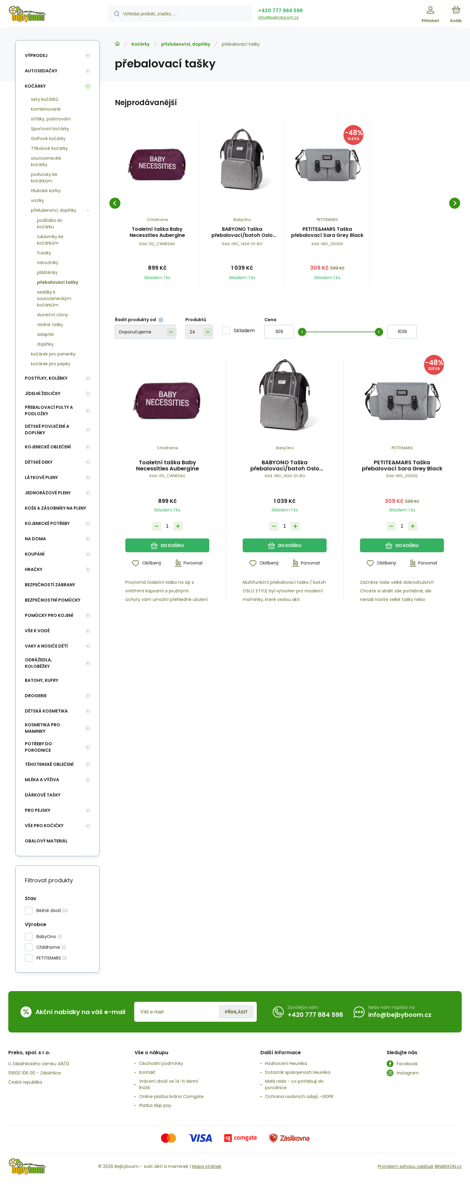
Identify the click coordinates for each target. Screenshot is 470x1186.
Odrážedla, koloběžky (38, 663)
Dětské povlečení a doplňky (47, 429)
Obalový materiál (46, 841)
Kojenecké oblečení (48, 447)
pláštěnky (47, 272)
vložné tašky (50, 324)
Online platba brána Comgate (171, 1096)
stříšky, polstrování (50, 119)
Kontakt (147, 1072)
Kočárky (140, 44)
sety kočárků (44, 99)
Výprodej (36, 55)
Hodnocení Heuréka (286, 1063)
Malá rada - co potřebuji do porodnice (294, 1084)
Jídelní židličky (42, 393)
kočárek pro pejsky (50, 364)
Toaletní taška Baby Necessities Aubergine (157, 232)
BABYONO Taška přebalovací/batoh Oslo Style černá (242, 232)
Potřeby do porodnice (38, 747)
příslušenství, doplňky (185, 44)
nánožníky (48, 263)
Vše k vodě (37, 631)
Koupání (34, 554)
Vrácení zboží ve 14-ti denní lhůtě (168, 1084)
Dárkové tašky (42, 795)
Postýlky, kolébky (46, 378)
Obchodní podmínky (161, 1063)
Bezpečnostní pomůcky (52, 600)
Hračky (33, 569)
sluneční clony (52, 315)
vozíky (37, 200)
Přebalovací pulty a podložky (49, 410)
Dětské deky (38, 462)
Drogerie (36, 696)
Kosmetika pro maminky (42, 728)
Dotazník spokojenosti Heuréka (297, 1072)
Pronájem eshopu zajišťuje (406, 1166)
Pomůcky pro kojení (49, 615)
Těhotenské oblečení (49, 764)
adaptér (45, 334)
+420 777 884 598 (280, 10)
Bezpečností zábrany (50, 585)
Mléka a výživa (42, 780)
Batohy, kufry (41, 680)
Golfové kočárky (48, 138)
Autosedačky (41, 71)
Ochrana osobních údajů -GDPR (299, 1096)
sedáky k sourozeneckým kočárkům (54, 298)
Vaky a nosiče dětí (46, 646)
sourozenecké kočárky (46, 161)
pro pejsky (37, 810)
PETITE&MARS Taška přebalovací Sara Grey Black (327, 232)
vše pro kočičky (44, 826)
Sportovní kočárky (50, 129)
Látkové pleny (41, 477)
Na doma (35, 539)
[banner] (50, 15)
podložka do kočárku (50, 223)
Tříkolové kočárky (49, 148)
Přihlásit (236, 1011)
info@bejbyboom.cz (278, 17)
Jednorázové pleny (47, 493)
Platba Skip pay (155, 1105)
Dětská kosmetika (46, 711)
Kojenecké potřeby (47, 523)
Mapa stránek (206, 1166)
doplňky (45, 344)
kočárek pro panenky (53, 354)
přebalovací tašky (57, 282)
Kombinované (46, 109)
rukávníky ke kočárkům (50, 240)
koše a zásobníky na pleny (55, 508)
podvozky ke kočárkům (44, 177)
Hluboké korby (46, 191)
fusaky (44, 253)
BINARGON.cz (448, 1166)
